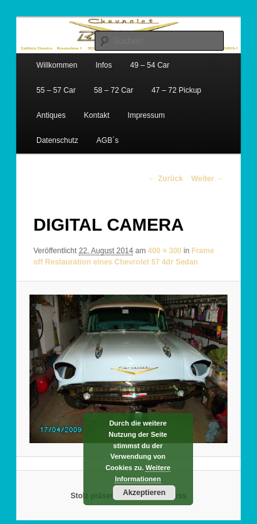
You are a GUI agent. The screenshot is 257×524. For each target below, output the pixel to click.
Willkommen (56, 65)
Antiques (51, 115)
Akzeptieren (144, 492)
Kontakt (97, 115)
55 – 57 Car (56, 90)
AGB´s (107, 140)
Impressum (146, 115)
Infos (103, 65)
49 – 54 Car (150, 65)
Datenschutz (57, 140)
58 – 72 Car (114, 90)
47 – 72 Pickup (176, 90)
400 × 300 (165, 250)
